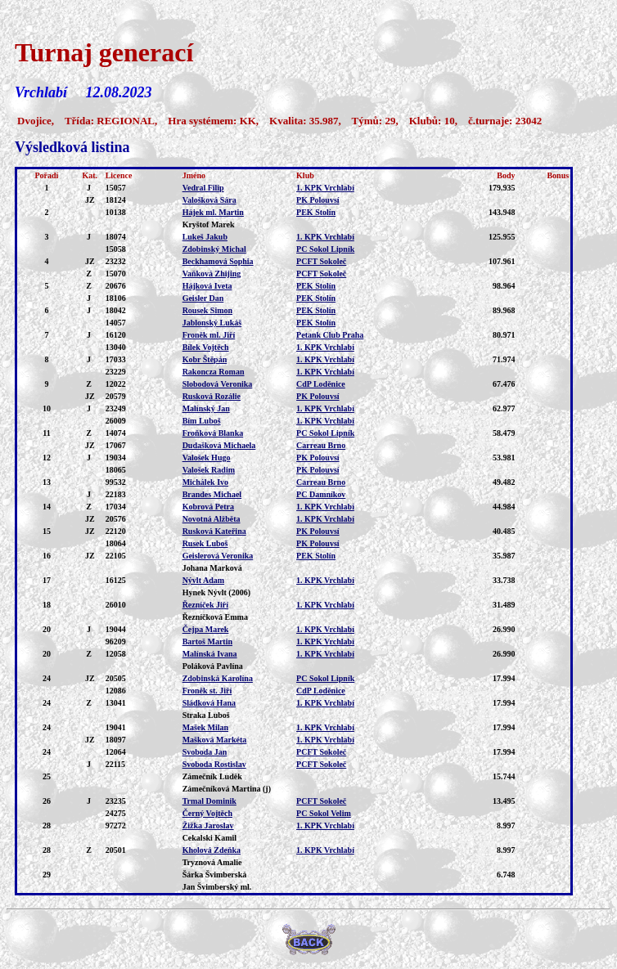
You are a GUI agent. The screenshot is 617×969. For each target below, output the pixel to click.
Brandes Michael (212, 494)
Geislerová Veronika (218, 555)
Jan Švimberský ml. (217, 886)
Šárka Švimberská (214, 874)
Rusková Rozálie (211, 396)
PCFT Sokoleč (321, 261)
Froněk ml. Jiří (209, 334)
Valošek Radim (208, 469)
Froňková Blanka (213, 432)
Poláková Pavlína (212, 666)
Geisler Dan (203, 298)
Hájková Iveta (207, 285)
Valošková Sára (209, 199)
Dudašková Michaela (219, 445)
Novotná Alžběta (211, 518)
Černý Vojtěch (207, 813)
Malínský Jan (206, 408)
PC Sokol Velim (323, 813)
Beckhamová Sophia (218, 261)
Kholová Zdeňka (211, 850)
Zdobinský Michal (214, 248)
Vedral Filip (203, 187)
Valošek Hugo (206, 457)
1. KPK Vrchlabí (325, 187)
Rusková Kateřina (214, 531)
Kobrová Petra (208, 506)
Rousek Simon (207, 310)
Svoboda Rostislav (214, 764)
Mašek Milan (205, 727)
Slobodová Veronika (217, 383)
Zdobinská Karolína (217, 678)
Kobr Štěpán (204, 359)
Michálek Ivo (205, 482)
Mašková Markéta (214, 739)
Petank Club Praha (329, 334)
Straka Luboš (206, 715)
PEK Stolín (316, 212)
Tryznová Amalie (212, 862)
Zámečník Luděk (212, 776)
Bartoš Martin (207, 641)
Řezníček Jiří (205, 604)
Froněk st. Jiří (207, 690)
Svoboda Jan (204, 751)
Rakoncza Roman (213, 371)
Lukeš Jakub (204, 236)
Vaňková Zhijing (211, 273)
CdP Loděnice (320, 383)
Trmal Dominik (209, 800)
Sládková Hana (209, 702)
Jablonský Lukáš (212, 322)
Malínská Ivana (209, 653)
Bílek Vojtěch (205, 347)
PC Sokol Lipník (325, 248)
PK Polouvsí (318, 199)
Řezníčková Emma (215, 616)
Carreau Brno (320, 445)
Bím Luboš (201, 420)
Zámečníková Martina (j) (226, 788)
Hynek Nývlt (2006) (216, 592)
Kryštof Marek (208, 224)
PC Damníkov (320, 494)
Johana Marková (212, 567)
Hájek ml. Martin (213, 212)
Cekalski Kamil (209, 837)
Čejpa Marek (205, 629)
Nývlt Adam (203, 580)
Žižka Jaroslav (208, 825)
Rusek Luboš (205, 543)
